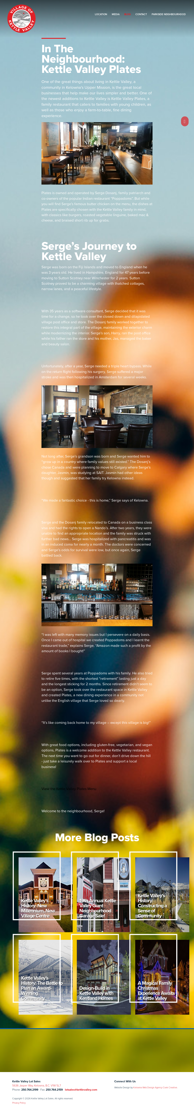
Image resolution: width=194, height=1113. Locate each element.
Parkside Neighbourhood (169, 14)
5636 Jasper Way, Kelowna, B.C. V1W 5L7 (36, 1085)
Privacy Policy (19, 1103)
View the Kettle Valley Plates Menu (68, 788)
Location (101, 14)
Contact (141, 14)
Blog (127, 14)
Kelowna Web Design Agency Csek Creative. (155, 1087)
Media (115, 14)
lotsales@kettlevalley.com (81, 1090)
